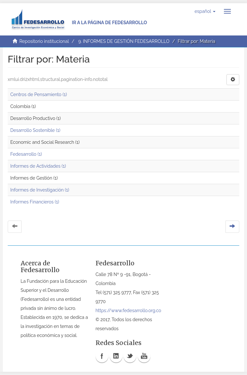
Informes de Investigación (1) (39, 189)
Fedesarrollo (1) (26, 154)
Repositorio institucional (44, 41)
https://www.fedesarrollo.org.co (128, 310)
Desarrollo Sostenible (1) (35, 130)
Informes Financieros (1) (34, 201)
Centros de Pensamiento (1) (38, 94)
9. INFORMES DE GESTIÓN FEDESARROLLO (123, 41)
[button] (205, 11)
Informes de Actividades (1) (38, 166)
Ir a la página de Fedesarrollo (109, 22)
